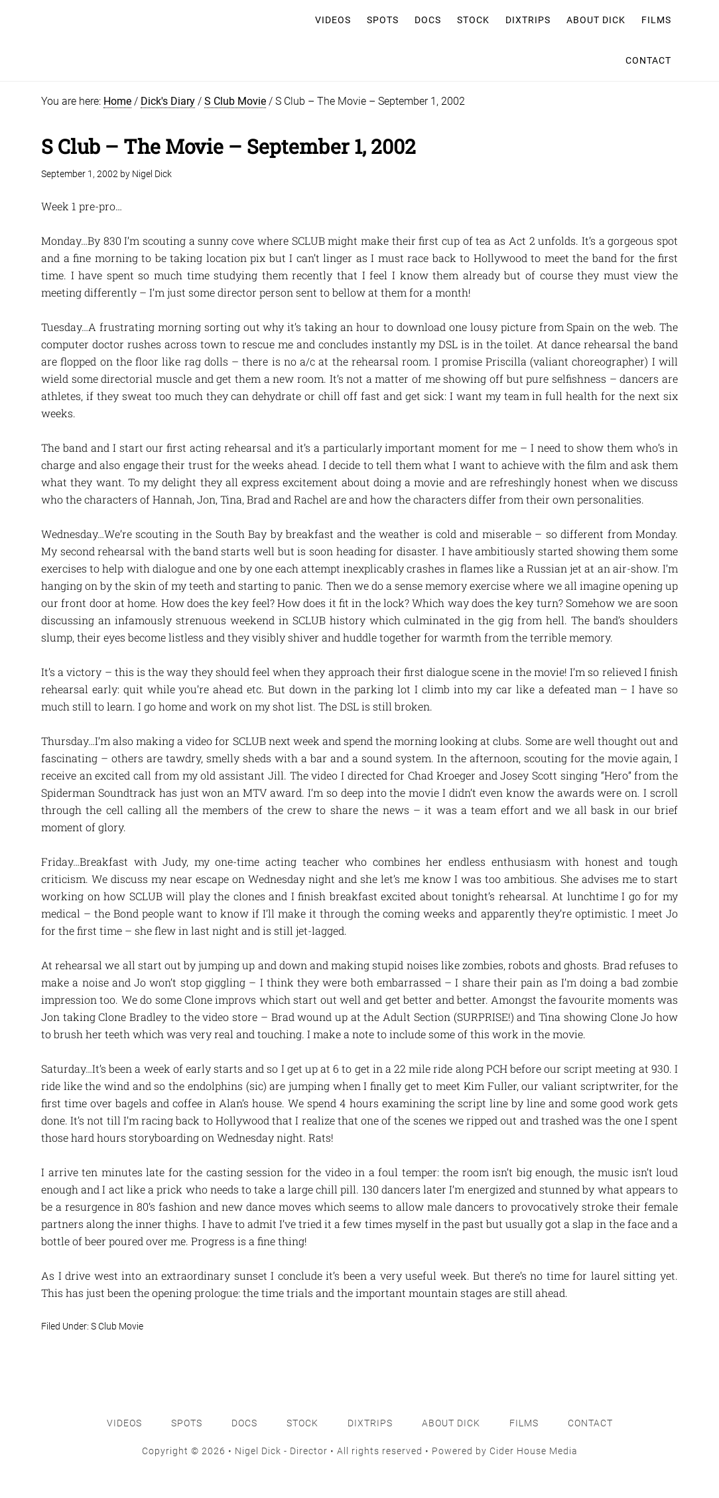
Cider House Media (534, 1451)
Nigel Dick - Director (103, 20)
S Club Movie (117, 1326)
